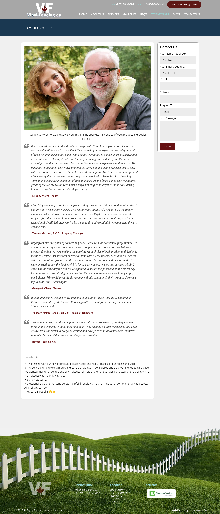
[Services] (113, 14)
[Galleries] (129, 14)
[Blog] (176, 14)
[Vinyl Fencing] (45, 16)
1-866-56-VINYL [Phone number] (150, 4)
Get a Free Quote (184, 4)
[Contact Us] (191, 14)
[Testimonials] (160, 14)
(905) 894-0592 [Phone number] (122, 4)
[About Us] (97, 14)
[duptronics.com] (190, 510)
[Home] (83, 14)
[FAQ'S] (144, 14)
